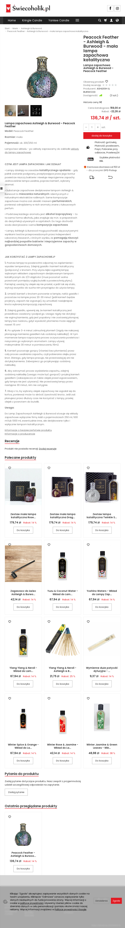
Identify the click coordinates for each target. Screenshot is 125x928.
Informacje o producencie (20, 433)
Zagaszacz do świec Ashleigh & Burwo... (23, 593)
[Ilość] (92, 127)
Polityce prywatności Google (70, 909)
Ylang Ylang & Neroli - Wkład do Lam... (23, 669)
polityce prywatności (31, 903)
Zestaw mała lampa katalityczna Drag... (62, 516)
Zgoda (116, 900)
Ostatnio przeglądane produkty (31, 806)
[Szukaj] (100, 20)
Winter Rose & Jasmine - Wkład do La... (62, 746)
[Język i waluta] (117, 20)
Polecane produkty (20, 457)
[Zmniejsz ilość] (97, 127)
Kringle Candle (32, 20)
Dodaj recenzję (47, 448)
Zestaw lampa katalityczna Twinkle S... (102, 516)
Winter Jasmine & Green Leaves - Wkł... (102, 746)
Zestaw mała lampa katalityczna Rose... (23, 516)
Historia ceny (92, 102)
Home (12, 20)
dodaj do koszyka (102, 135)
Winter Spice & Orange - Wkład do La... (23, 746)
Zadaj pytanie (16, 792)
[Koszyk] (106, 20)
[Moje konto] (111, 20)
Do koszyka (23, 530)
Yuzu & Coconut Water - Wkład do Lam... (62, 593)
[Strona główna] (28, 8)
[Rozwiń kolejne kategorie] (77, 20)
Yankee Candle (58, 20)
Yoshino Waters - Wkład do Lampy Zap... (102, 593)
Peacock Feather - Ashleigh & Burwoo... (23, 854)
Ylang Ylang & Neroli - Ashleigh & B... (62, 669)
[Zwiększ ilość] (86, 127)
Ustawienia (101, 900)
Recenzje (12, 441)
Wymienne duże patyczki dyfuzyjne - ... (102, 669)
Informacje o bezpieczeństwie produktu (28, 430)
